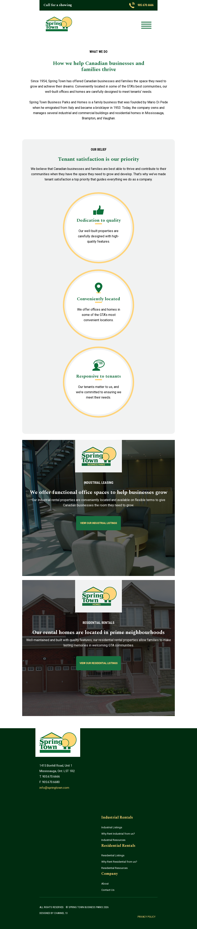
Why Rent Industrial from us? (118, 833)
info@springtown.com (54, 788)
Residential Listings (112, 855)
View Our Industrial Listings (98, 523)
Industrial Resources (113, 840)
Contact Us (107, 889)
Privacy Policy (146, 916)
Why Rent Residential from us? (119, 861)
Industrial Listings (111, 827)
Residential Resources (114, 868)
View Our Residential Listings (99, 663)
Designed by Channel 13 (53, 913)
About (105, 883)
